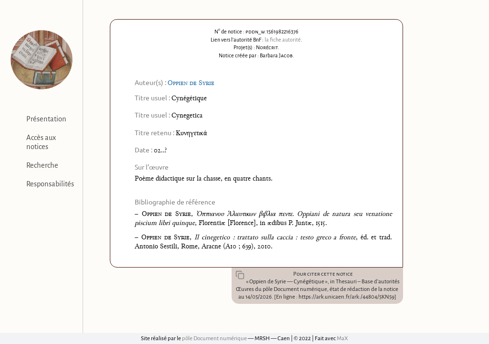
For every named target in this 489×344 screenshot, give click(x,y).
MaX (342, 338)
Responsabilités (50, 184)
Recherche (42, 165)
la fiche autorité (283, 40)
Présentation (46, 119)
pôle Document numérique (214, 338)
